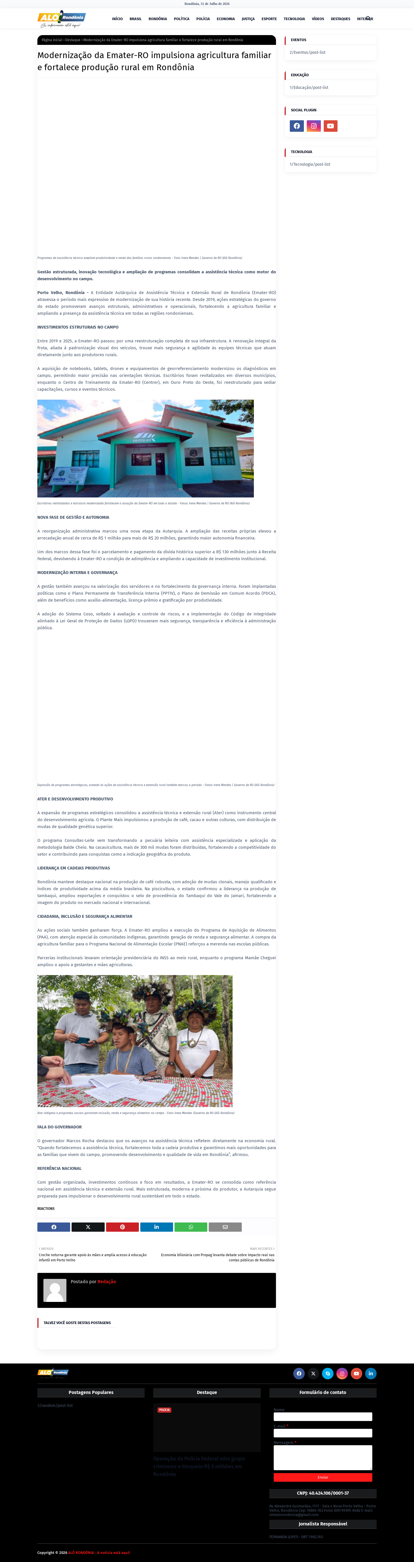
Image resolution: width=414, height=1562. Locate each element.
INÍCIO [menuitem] (117, 19)
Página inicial (52, 40)
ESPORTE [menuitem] (269, 19)
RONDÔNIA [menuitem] (158, 19)
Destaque (72, 40)
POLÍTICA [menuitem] (181, 19)
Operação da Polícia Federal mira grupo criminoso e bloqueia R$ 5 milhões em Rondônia (199, 1466)
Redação (106, 1281)
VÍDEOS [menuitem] (318, 19)
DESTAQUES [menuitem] (340, 19)
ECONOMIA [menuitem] (226, 19)
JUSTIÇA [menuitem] (248, 19)
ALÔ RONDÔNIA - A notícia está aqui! (99, 1552)
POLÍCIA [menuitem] (203, 19)
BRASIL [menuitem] (136, 19)
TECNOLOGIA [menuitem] (294, 19)
